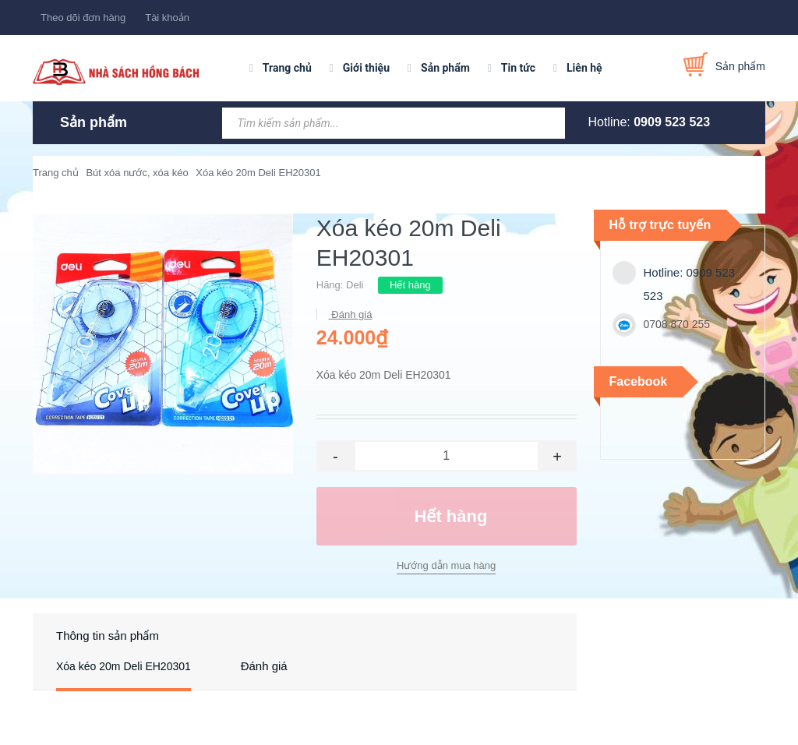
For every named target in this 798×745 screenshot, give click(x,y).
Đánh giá (351, 314)
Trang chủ (287, 68)
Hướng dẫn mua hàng (446, 565)
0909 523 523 (672, 122)
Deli (354, 285)
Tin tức (518, 68)
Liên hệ (584, 68)
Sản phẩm (445, 68)
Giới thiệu (366, 68)
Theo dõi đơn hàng (83, 17)
